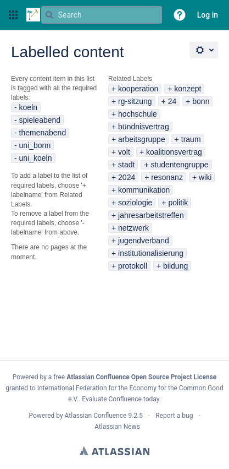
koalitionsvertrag (174, 152)
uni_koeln (35, 158)
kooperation (138, 88)
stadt (126, 164)
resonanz (167, 177)
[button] (13, 15)
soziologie (135, 202)
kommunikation (144, 190)
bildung (175, 265)
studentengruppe (180, 164)
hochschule (137, 114)
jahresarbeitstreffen (151, 215)
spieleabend (40, 120)
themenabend (42, 132)
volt (124, 152)
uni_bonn (35, 145)
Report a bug (174, 415)
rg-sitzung (135, 101)
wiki (205, 177)
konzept (187, 88)
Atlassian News (117, 426)
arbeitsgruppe (141, 139)
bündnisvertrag (143, 126)
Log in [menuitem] (207, 14)
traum (191, 139)
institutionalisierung (150, 253)
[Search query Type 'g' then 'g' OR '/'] (101, 15)
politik (178, 202)
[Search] (49, 14)
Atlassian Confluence (96, 415)
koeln (28, 107)
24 (172, 101)
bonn (200, 101)
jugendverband (143, 240)
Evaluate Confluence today (120, 399)
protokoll (132, 265)
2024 (126, 177)
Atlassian (114, 451)
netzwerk (133, 227)
